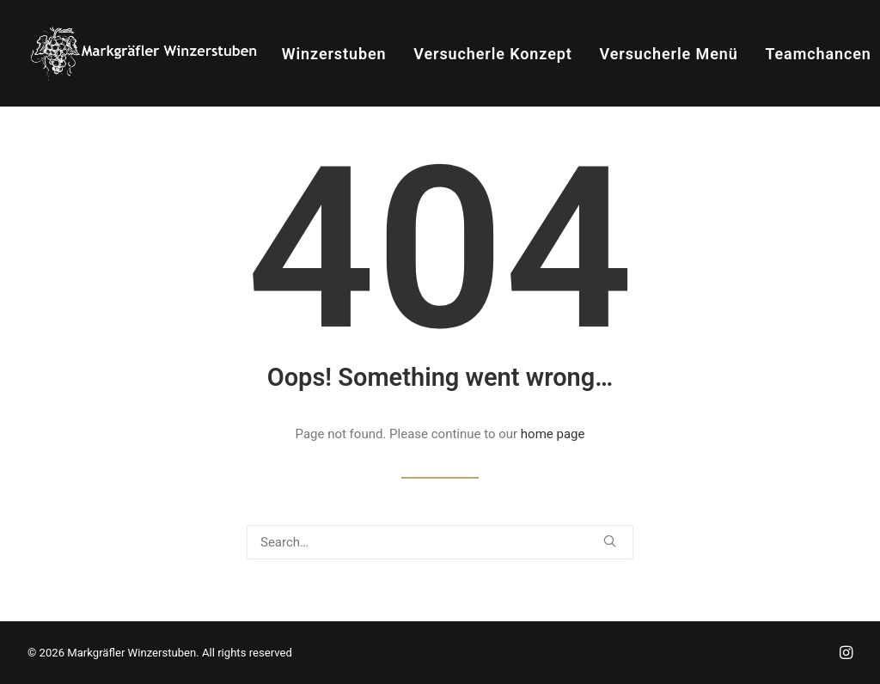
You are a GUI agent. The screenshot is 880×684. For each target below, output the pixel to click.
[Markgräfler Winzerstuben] (143, 53)
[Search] (440, 542)
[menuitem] (334, 54)
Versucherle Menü (669, 54)
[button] (609, 541)
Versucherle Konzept (492, 54)
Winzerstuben (334, 54)
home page (553, 434)
